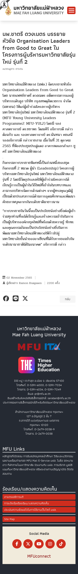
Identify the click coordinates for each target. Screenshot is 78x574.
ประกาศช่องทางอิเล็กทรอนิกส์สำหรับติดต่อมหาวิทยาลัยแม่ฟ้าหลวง (39, 402)
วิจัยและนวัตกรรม (63, 456)
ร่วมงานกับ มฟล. (44, 465)
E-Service (44, 460)
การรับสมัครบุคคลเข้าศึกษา (38, 456)
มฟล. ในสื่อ (57, 460)
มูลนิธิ (69, 465)
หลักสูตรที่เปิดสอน (12, 456)
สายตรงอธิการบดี (14, 497)
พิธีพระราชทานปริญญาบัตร (51, 469)
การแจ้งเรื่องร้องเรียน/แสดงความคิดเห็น (26, 503)
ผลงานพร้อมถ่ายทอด (14, 460)
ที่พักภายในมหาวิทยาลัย (20, 465)
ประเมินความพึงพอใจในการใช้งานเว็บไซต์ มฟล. (30, 510)
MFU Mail (31, 460)
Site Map (9, 519)
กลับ (67, 299)
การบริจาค (59, 465)
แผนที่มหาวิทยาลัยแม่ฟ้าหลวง (18, 469)
